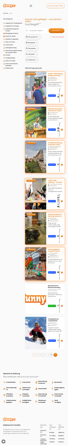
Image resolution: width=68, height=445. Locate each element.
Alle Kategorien (8, 19)
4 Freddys (52, 419)
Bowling (51, 416)
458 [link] (49, 338)
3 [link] (40, 338)
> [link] (53, 338)
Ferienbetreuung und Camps (10, 33)
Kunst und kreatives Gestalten (11, 73)
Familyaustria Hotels (52, 422)
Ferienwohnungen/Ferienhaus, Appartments (11, 59)
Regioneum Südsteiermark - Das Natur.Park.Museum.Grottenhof (61, 416)
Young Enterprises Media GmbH (20, 436)
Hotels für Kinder (10, 41)
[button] (3, 441)
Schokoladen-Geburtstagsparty (61, 422)
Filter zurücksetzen (58, 37)
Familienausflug (10, 66)
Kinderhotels (9, 76)
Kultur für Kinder (10, 69)
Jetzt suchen (56, 30)
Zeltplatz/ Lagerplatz (8, 45)
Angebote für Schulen (9, 28)
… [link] (44, 338)
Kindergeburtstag (10, 54)
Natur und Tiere (10, 48)
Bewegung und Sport (10, 37)
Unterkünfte (9, 51)
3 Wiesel (51, 425)
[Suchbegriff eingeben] (35, 30)
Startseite (5, 13)
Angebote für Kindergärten (9, 24)
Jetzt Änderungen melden (55, 6)
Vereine (7, 63)
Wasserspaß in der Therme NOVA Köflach (61, 425)
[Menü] (31, 5)
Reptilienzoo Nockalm (61, 419)
